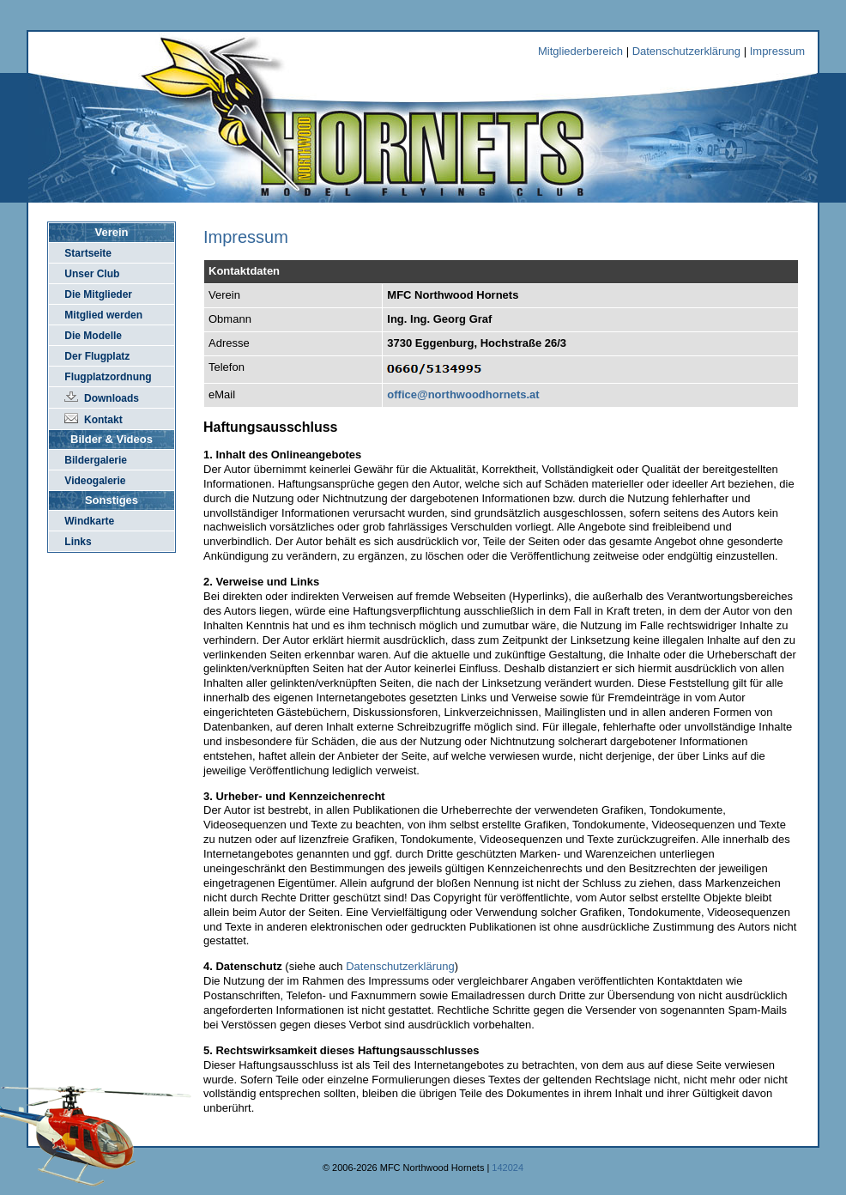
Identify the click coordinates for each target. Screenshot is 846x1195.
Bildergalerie (95, 460)
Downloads (111, 398)
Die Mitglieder (98, 294)
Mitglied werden (103, 315)
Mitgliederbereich (580, 51)
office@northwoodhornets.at (463, 394)
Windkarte (89, 521)
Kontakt (103, 420)
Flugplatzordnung (107, 377)
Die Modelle (93, 336)
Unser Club (91, 274)
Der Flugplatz (97, 356)
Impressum (777, 51)
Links (77, 542)
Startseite (88, 253)
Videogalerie (94, 481)
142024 (507, 1167)
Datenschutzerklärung (686, 51)
